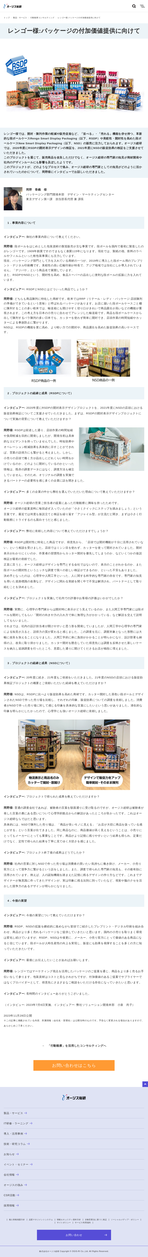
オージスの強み (15, 1184)
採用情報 (11, 1205)
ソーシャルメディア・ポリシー (125, 1220)
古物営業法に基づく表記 (96, 1220)
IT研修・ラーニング (18, 1123)
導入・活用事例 (15, 1133)
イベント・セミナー (18, 1164)
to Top (145, 1084)
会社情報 (11, 1174)
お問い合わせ (86, 1234)
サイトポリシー (64, 1223)
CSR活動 (11, 1195)
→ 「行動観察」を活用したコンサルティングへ (74, 1045)
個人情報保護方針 (17, 1220)
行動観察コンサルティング (42, 18)
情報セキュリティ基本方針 (69, 1220)
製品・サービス (20, 18)
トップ (7, 18)
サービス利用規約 (83, 1223)
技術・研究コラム (17, 1143)
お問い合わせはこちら (74, 1065)
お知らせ (11, 1154)
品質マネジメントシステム (41, 1220)
